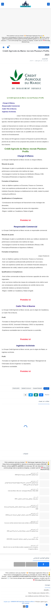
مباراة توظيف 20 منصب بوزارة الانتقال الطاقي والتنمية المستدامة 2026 (21, 508)
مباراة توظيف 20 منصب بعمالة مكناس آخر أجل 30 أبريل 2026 (22, 531)
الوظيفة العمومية (43, 47)
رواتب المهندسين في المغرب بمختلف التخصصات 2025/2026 (22, 539)
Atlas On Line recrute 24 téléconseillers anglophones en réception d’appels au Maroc (20, 548)
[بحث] (2, 4)
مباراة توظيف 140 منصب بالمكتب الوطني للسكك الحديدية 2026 (21, 515)
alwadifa (46, 590)
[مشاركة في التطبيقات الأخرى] (25, 394)
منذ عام (35, 497)
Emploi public (16, 388)
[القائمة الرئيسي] (48, 4)
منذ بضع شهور (34, 473)
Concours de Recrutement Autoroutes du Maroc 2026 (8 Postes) (21, 523)
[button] (41, 394)
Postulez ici (25, 220)
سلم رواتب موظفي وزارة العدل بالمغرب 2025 (26, 499)
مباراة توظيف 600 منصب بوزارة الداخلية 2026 (26, 475)
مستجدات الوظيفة (26, 388)
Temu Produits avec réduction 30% (38, 593)
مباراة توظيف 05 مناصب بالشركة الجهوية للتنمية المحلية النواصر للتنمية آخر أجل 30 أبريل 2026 (21, 484)
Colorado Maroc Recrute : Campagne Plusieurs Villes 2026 (23, 491)
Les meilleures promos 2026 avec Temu (37, 596)
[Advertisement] (25, 22)
